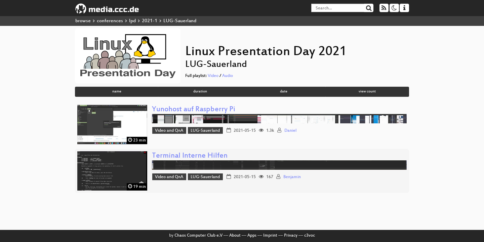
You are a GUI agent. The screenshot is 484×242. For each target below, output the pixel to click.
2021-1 (149, 21)
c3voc (309, 235)
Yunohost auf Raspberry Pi (193, 110)
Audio (227, 76)
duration (200, 91)
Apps (251, 235)
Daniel (290, 130)
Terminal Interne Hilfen (190, 156)
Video (213, 76)
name (116, 91)
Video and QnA (169, 130)
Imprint (270, 235)
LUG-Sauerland (205, 130)
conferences (110, 21)
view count (367, 91)
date (283, 91)
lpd (132, 21)
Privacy (290, 235)
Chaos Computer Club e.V (198, 235)
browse (83, 21)
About (235, 235)
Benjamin (292, 177)
